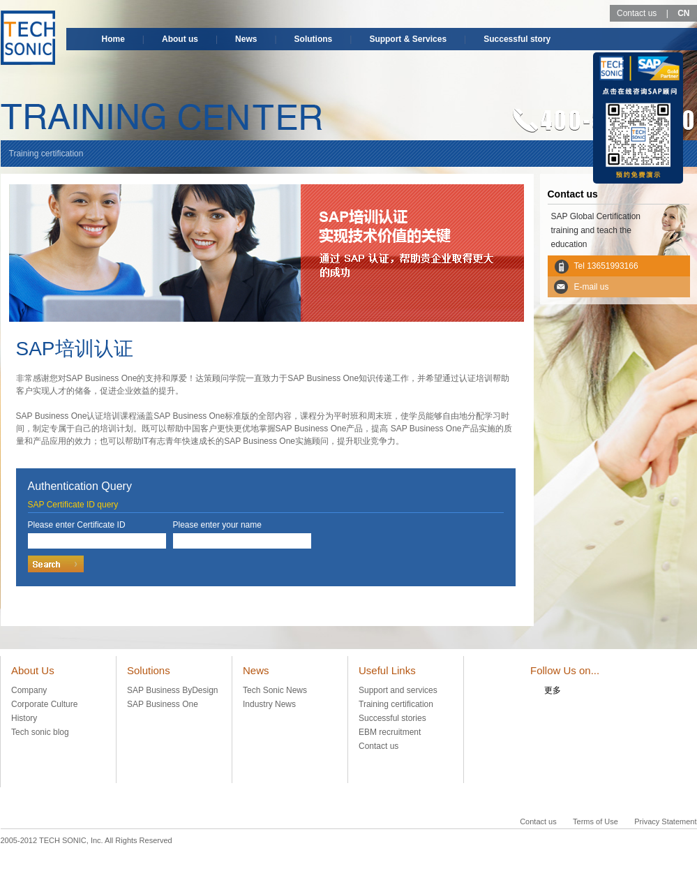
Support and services (398, 690)
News (246, 39)
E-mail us (591, 287)
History (24, 718)
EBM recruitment (390, 732)
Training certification (396, 704)
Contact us (637, 13)
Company (29, 690)
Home (113, 39)
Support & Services (408, 39)
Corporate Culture (44, 704)
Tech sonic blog (40, 732)
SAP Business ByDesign (172, 690)
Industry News (269, 704)
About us (180, 39)
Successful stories (392, 718)
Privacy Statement (665, 821)
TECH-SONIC (28, 37)
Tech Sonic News (275, 690)
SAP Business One (162, 704)
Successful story (517, 39)
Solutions (313, 39)
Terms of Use (595, 821)
